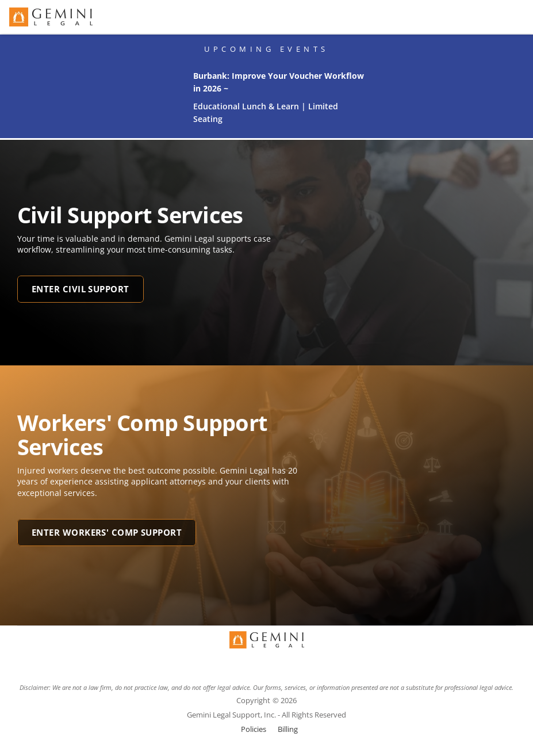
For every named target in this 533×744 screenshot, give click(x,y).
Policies (253, 729)
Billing (288, 729)
